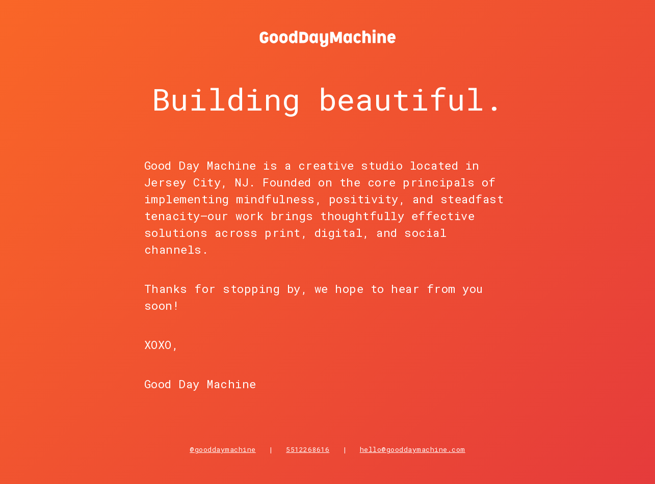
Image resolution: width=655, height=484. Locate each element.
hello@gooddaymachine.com (412, 449)
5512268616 (307, 449)
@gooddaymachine (223, 449)
